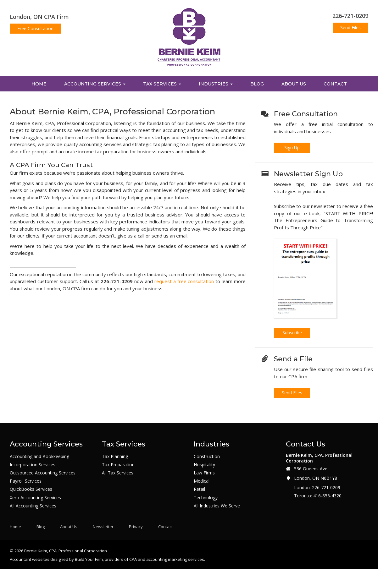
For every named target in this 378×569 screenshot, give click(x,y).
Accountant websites (29, 559)
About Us (293, 84)
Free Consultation (35, 28)
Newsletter (103, 526)
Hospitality (204, 465)
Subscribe (292, 333)
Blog (257, 84)
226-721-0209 (350, 15)
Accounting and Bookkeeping (39, 456)
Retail (199, 489)
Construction (207, 456)
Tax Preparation (118, 465)
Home (39, 84)
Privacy (136, 526)
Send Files (350, 27)
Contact (335, 84)
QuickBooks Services (31, 489)
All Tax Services (117, 473)
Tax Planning (115, 456)
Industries (216, 84)
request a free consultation (184, 281)
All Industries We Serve (217, 506)
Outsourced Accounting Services (42, 473)
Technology (206, 498)
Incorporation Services (32, 465)
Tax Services (162, 84)
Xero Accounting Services (35, 498)
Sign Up (292, 147)
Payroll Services (26, 481)
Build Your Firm (89, 559)
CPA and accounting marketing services (166, 559)
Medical (201, 481)
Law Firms (204, 473)
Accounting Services (94, 84)
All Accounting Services (33, 506)
